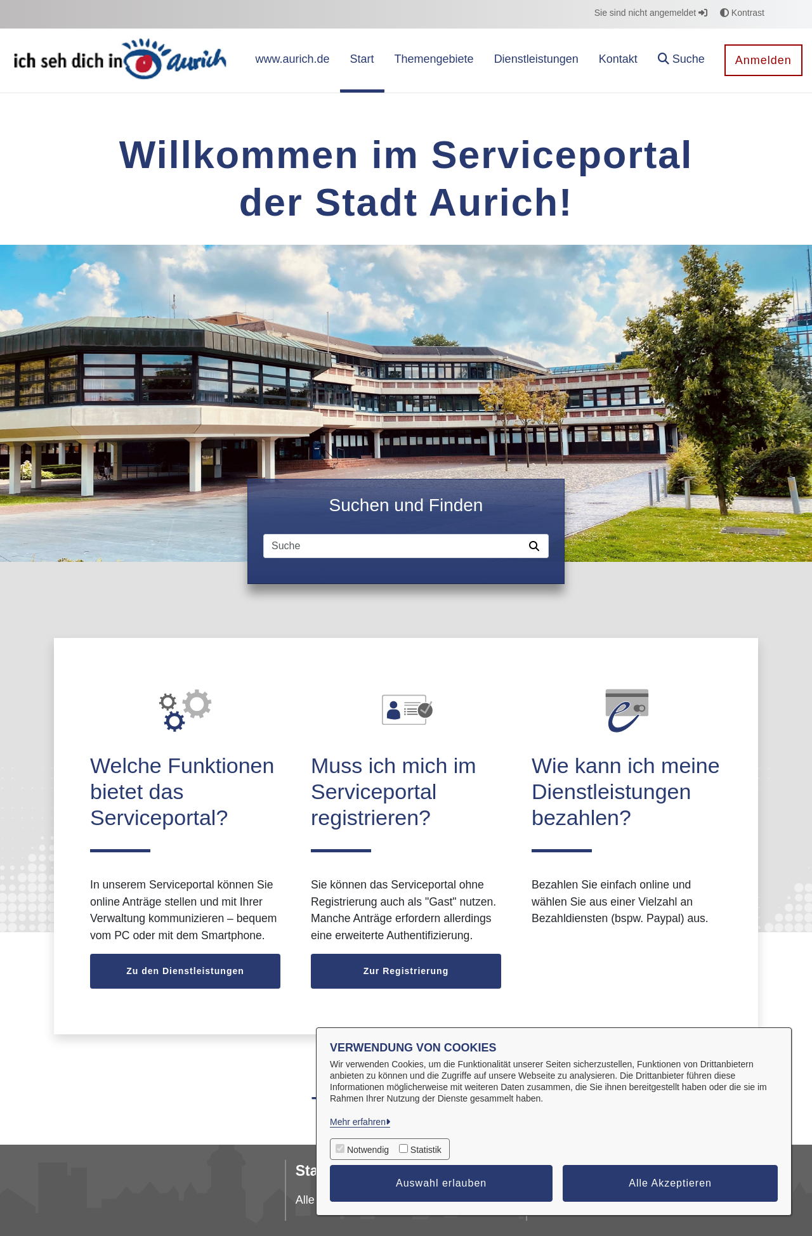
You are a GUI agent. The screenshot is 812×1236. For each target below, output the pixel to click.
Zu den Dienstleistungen (185, 971)
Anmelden (763, 60)
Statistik (426, 1150)
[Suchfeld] (394, 546)
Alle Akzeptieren (670, 1183)
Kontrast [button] (742, 13)
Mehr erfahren (358, 1122)
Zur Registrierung (406, 971)
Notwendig (368, 1150)
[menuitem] (292, 61)
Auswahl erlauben (441, 1183)
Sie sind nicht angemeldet (650, 13)
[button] (681, 61)
